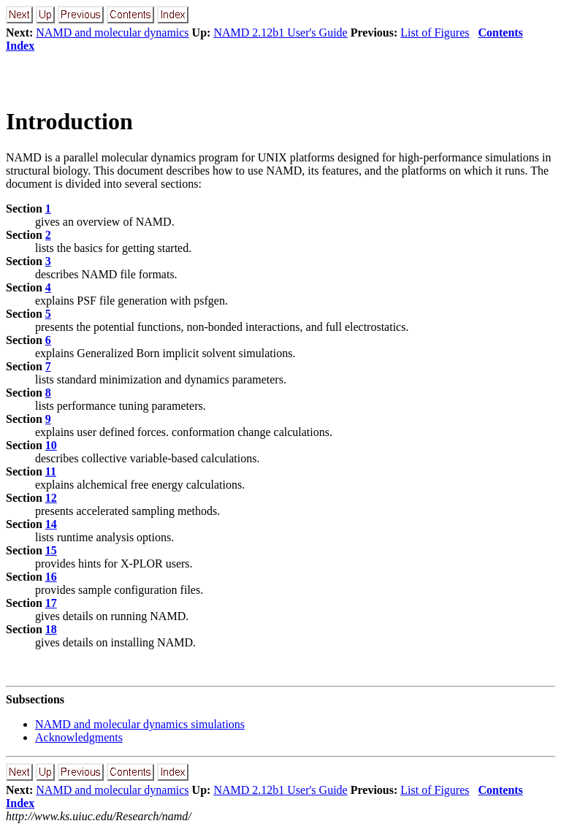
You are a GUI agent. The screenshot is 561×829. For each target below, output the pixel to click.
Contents (500, 32)
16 (51, 576)
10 (51, 445)
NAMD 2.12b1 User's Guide (280, 32)
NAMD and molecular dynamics (112, 32)
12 (51, 498)
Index (20, 45)
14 (51, 524)
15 (51, 550)
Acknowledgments (79, 737)
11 (50, 471)
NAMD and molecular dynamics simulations (140, 724)
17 (51, 603)
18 (51, 629)
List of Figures (434, 32)
